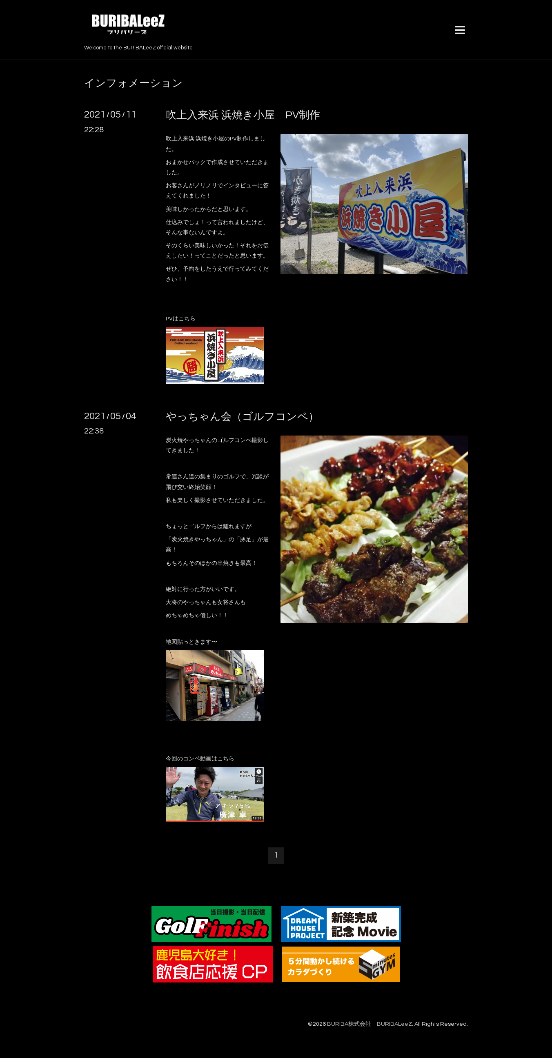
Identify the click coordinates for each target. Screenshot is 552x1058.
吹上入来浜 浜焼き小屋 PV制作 (243, 115)
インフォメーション (133, 83)
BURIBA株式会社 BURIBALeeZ (369, 1024)
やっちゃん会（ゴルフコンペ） (242, 416)
